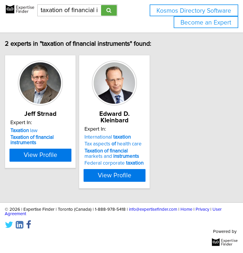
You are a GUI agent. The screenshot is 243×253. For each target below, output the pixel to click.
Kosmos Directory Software (193, 11)
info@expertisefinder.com (153, 209)
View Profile (46, 175)
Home (186, 209)
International (113, 137)
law (29, 137)
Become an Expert (205, 23)
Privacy (202, 209)
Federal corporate (119, 163)
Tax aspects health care (118, 144)
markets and (117, 153)
